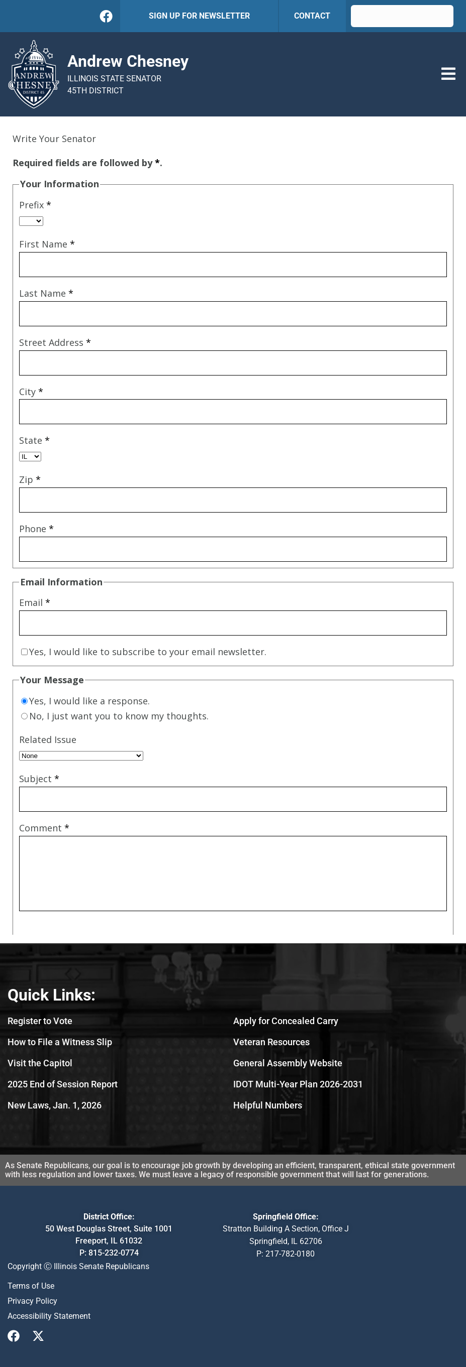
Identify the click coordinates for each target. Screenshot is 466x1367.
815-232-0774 (113, 1253)
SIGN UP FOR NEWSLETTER (199, 16)
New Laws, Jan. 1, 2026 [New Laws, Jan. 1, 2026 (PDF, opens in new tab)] (55, 1105)
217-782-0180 (290, 1254)
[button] (448, 74)
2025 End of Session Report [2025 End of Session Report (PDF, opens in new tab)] (63, 1084)
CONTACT (312, 16)
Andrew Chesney (128, 61)
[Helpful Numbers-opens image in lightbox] (267, 1105)
